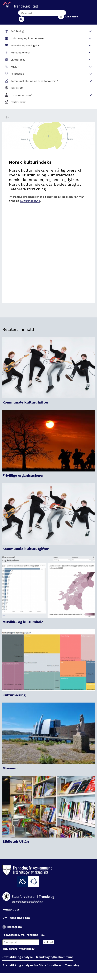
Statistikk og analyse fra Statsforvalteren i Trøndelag (40, 959)
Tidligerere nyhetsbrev (18, 943)
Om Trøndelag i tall (16, 912)
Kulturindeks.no (30, 195)
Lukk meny (78, 14)
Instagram (14, 921)
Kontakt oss (11, 904)
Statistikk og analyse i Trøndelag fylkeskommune (37, 951)
